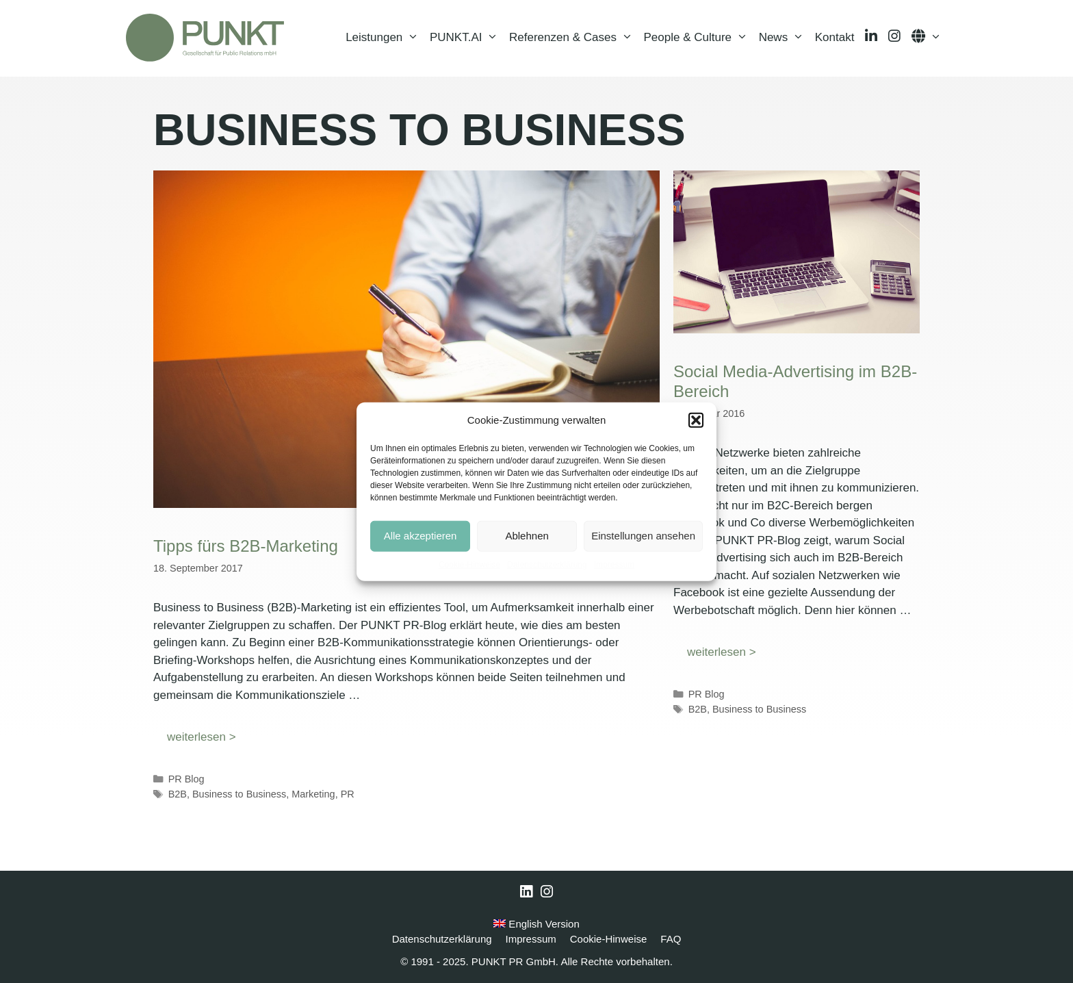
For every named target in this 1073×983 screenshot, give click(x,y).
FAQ (670, 939)
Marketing (313, 794)
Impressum (614, 564)
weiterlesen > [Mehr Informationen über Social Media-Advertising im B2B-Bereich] (721, 652)
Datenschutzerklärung (547, 564)
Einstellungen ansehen (643, 535)
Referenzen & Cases (573, 37)
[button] (696, 420)
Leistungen (385, 37)
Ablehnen (526, 535)
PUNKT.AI (467, 37)
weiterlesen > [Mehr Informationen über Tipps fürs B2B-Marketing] (201, 736)
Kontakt (835, 37)
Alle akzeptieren (420, 535)
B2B (177, 794)
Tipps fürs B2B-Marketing (245, 546)
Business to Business (239, 794)
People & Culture (698, 37)
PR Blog (186, 779)
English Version (536, 924)
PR (347, 794)
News (784, 37)
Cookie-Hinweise (469, 564)
